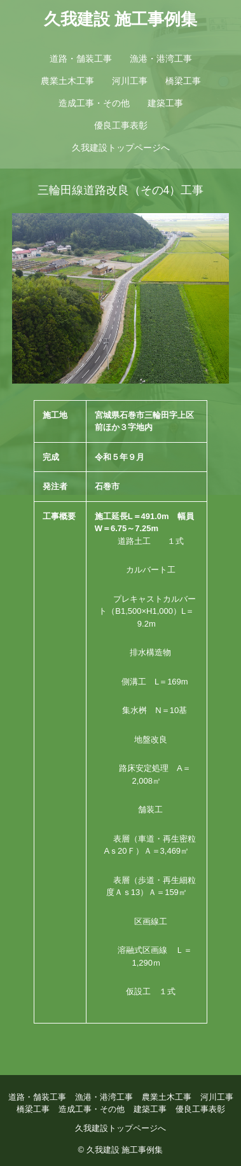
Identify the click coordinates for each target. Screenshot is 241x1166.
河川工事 (130, 81)
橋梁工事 (183, 81)
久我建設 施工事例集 (120, 19)
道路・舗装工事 (81, 58)
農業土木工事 (67, 81)
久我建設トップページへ (121, 147)
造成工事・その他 (94, 103)
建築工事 (165, 103)
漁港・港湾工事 (161, 58)
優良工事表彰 (121, 125)
